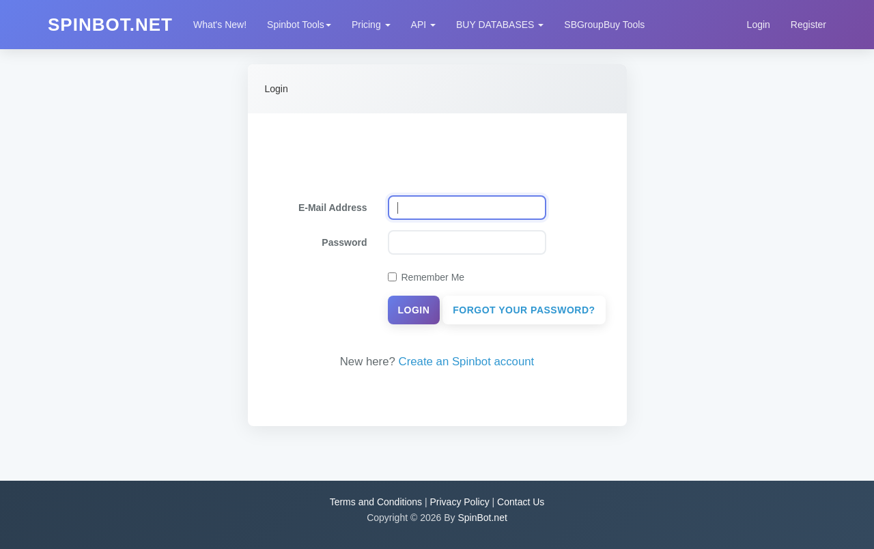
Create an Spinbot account (467, 361)
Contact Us (520, 501)
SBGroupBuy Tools (604, 24)
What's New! (219, 24)
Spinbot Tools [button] (299, 24)
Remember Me (426, 277)
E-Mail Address (332, 207)
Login (758, 24)
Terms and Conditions (376, 501)
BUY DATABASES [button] (500, 24)
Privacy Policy (460, 501)
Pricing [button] (371, 24)
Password (344, 242)
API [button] (423, 24)
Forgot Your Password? (524, 310)
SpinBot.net (482, 517)
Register (808, 24)
